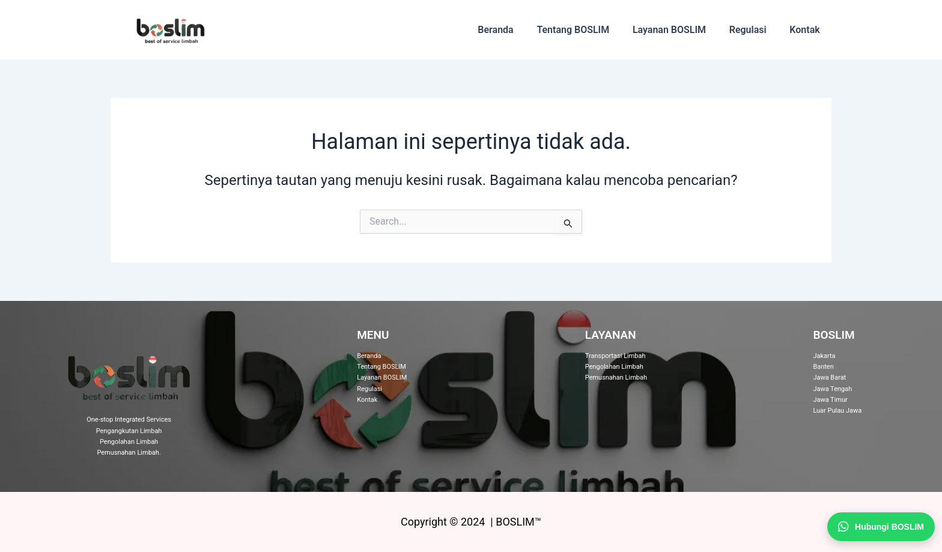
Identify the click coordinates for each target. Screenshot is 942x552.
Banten (823, 367)
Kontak (807, 29)
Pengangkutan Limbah (129, 431)
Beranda (513, 29)
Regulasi (754, 29)
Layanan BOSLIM (679, 29)
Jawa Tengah (832, 389)
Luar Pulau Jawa (837, 410)
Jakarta (824, 356)
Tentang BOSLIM (587, 29)
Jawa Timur (830, 400)
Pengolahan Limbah (129, 442)
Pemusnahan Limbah (128, 452)
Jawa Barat (829, 377)
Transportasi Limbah (615, 356)
